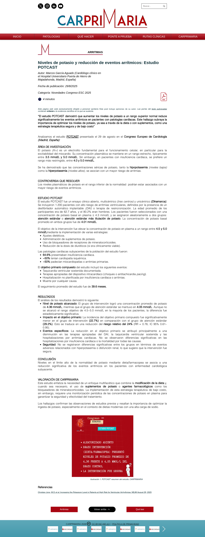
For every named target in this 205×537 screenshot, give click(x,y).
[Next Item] (164, 529)
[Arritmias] (64, 509)
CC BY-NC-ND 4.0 (101, 524)
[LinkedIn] (54, 6)
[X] (40, 6)
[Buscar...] (150, 6)
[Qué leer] (139, 509)
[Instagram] (47, 6)
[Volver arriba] (102, 509)
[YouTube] (60, 6)
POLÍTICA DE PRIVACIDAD (125, 524)
